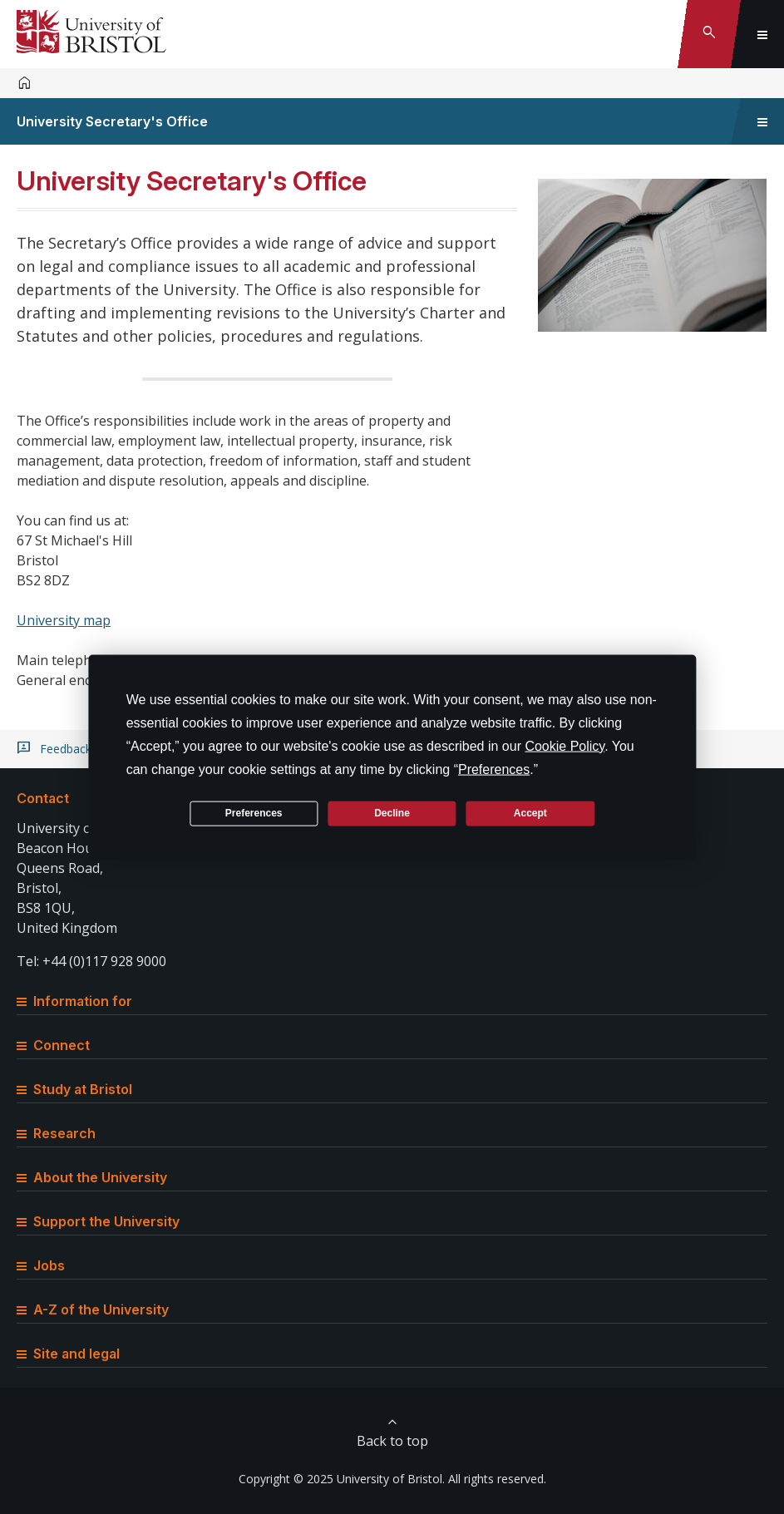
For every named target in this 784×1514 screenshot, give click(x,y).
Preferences (254, 813)
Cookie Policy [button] (564, 745)
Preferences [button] (494, 769)
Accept (530, 813)
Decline (392, 813)
